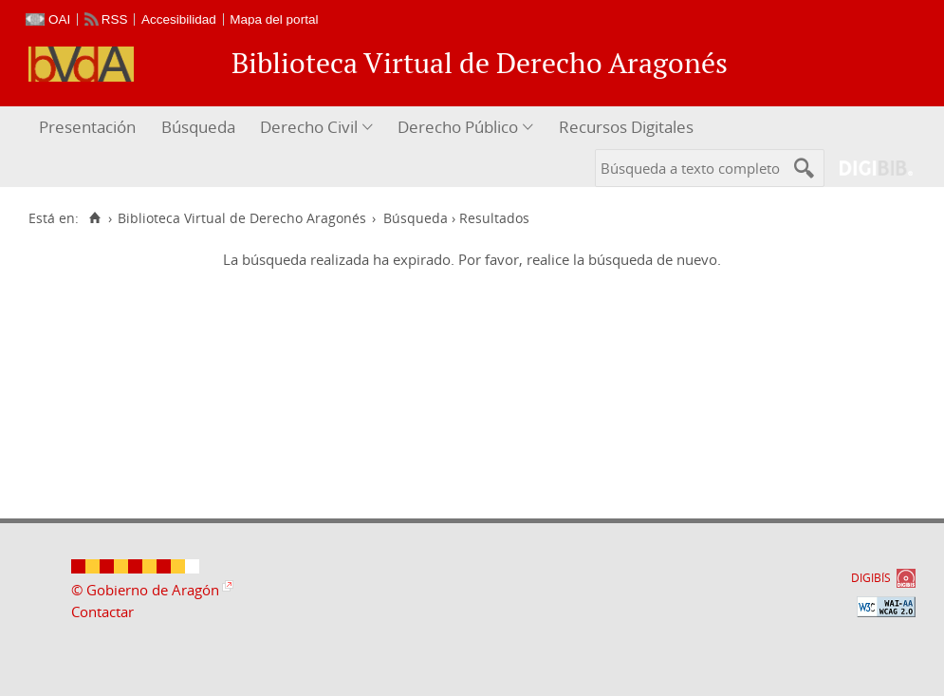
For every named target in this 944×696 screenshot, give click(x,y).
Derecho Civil (309, 127)
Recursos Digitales (626, 127)
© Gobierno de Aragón (145, 589)
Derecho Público (458, 127)
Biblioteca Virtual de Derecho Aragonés (242, 218)
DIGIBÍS (871, 578)
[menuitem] (89, 127)
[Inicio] (94, 218)
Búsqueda (198, 127)
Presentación (87, 127)
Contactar (102, 611)
